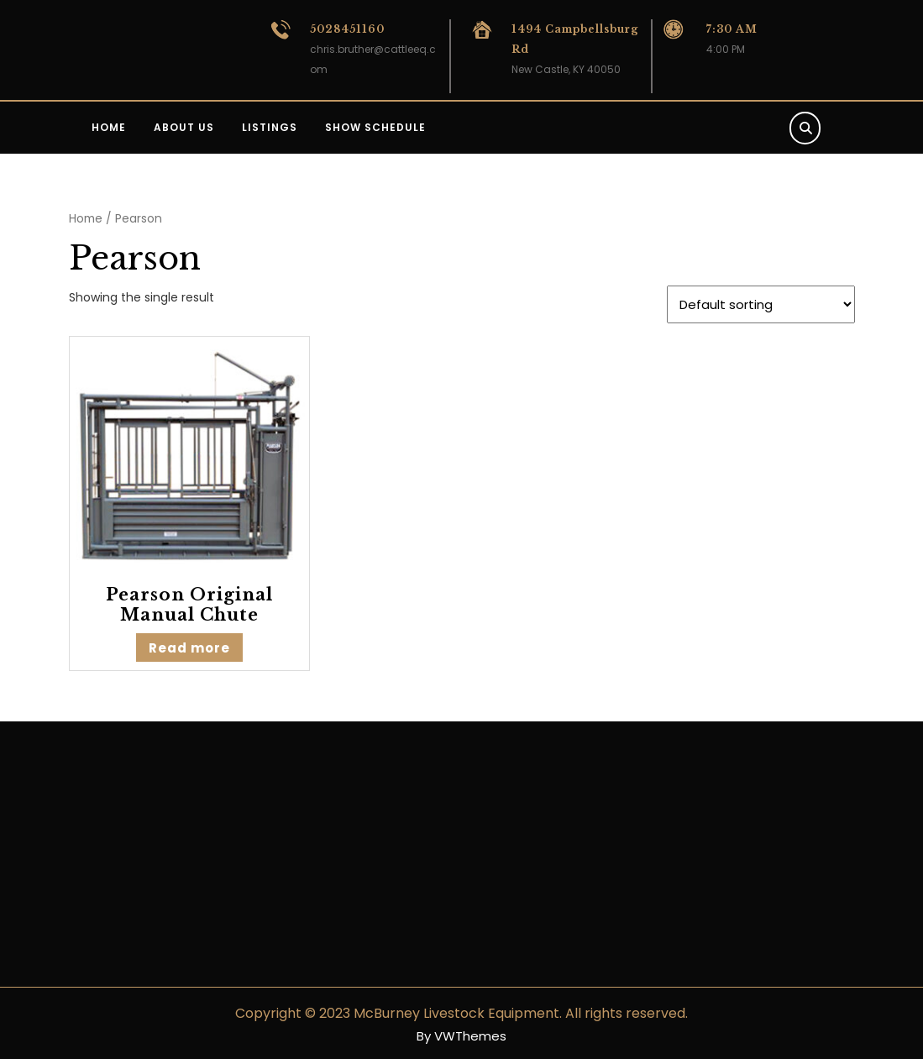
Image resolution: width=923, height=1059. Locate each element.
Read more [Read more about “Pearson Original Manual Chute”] (189, 648)
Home (109, 127)
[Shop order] (761, 304)
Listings (269, 127)
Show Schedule (375, 127)
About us (184, 127)
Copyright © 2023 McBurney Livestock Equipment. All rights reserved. (461, 1013)
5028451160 (347, 29)
